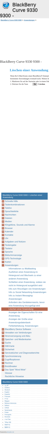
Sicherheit (9, 349)
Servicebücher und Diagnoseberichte (22, 353)
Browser (9, 228)
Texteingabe (10, 245)
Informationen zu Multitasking (22, 269)
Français (7, 396)
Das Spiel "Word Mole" (15, 370)
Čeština (7, 387)
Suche (8, 343)
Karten (8, 262)
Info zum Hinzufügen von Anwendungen (27, 289)
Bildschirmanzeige (13, 255)
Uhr (6, 238)
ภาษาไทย (8, 419)
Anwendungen (29, 20)
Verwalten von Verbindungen (18, 333)
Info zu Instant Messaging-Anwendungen (21, 297)
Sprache (9, 252)
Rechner (9, 363)
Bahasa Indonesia (10, 403)
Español (7, 394)
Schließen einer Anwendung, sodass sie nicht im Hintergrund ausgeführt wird (27, 284)
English (7, 392)
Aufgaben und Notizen (15, 242)
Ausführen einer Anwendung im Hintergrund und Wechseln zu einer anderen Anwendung (25, 275)
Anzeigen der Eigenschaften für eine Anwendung (25, 314)
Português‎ (8, 414)
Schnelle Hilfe (11, 201)
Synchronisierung (13, 356)
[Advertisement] (24, 40)
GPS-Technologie (13, 258)
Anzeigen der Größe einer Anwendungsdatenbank (21, 321)
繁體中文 (7, 427)
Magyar (7, 401)
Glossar (8, 373)
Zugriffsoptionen (12, 359)
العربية (6, 385)
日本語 (7, 407)
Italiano (7, 405)
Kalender (9, 231)
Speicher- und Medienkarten (18, 339)
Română (7, 417)
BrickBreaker (11, 366)
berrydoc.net (10, 432)
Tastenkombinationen (15, 205)
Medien (8, 221)
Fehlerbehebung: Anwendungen (23, 326)
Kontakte (9, 235)
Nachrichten (10, 215)
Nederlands (8, 410)
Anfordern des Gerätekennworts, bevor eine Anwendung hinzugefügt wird (27, 304)
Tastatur (8, 248)
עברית (6, 398)
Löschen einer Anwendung (21, 309)
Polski (6, 412)
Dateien (8, 218)
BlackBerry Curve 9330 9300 (6, 5)
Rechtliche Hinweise (14, 376)
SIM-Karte (9, 346)
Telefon (8, 208)
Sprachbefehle (11, 211)
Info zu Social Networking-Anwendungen (27, 292)
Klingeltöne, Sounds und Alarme (20, 225)
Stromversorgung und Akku (17, 336)
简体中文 (7, 424)
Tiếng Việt (8, 422)
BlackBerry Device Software (18, 329)
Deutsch (7, 390)
